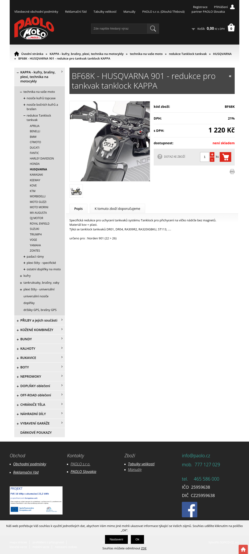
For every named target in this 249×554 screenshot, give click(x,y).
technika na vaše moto (146, 54)
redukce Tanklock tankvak (188, 54)
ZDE (144, 548)
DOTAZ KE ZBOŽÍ (174, 156)
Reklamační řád (76, 11)
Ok (137, 539)
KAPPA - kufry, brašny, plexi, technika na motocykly (87, 54)
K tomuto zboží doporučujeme (117, 208)
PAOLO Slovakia (83, 471)
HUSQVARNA (222, 54)
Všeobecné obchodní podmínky (36, 11)
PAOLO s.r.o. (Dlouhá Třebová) (163, 11)
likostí (150, 464)
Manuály (129, 11)
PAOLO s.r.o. (80, 464)
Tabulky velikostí (104, 11)
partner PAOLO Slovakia (208, 11)
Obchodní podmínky (29, 464)
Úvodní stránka (32, 54)
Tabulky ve (136, 464)
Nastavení (116, 539)
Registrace (200, 7)
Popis (78, 208)
